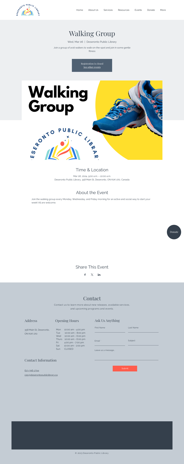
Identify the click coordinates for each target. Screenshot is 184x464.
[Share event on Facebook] (85, 275)
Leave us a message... (105, 350)
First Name (100, 328)
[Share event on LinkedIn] (99, 275)
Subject (131, 341)
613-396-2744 (32, 370)
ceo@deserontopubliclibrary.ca (41, 375)
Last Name (133, 328)
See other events (92, 67)
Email (97, 341)
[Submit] (125, 368)
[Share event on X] (92, 275)
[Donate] (174, 232)
